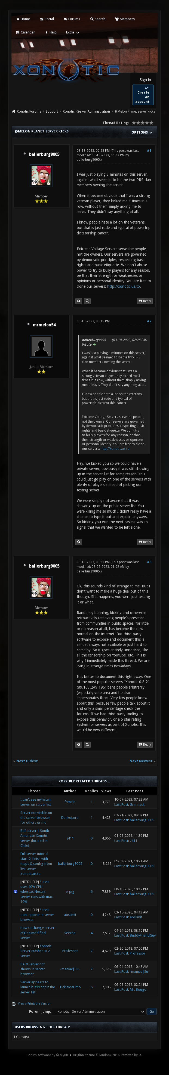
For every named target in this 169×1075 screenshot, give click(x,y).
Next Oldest (27, 761)
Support (52, 111)
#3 (149, 562)
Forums (71, 19)
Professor (70, 951)
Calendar (25, 32)
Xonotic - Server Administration (86, 111)
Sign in (145, 80)
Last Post (121, 805)
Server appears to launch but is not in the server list (37, 987)
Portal (46, 19)
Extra (70, 32)
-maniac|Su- (70, 969)
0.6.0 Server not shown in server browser (32, 969)
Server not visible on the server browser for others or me (36, 818)
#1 (149, 151)
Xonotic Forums (29, 111)
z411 (70, 838)
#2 (149, 321)
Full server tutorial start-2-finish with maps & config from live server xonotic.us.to (36, 864)
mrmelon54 (44, 325)
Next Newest (141, 761)
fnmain (69, 802)
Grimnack (137, 805)
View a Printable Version (34, 1003)
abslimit (70, 915)
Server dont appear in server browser (37, 915)
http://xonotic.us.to (123, 286)
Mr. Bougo (138, 989)
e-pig (70, 892)
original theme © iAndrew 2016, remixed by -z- (107, 1055)
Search (97, 19)
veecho (70, 933)
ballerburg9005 (44, 154)
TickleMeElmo (70, 987)
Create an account (142, 95)
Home (23, 19)
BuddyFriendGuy (143, 935)
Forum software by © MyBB (47, 1055)
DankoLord (70, 818)
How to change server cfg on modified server (37, 933)
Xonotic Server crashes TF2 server (35, 951)
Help (50, 32)
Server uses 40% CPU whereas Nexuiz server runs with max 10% (36, 892)
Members (125, 19)
